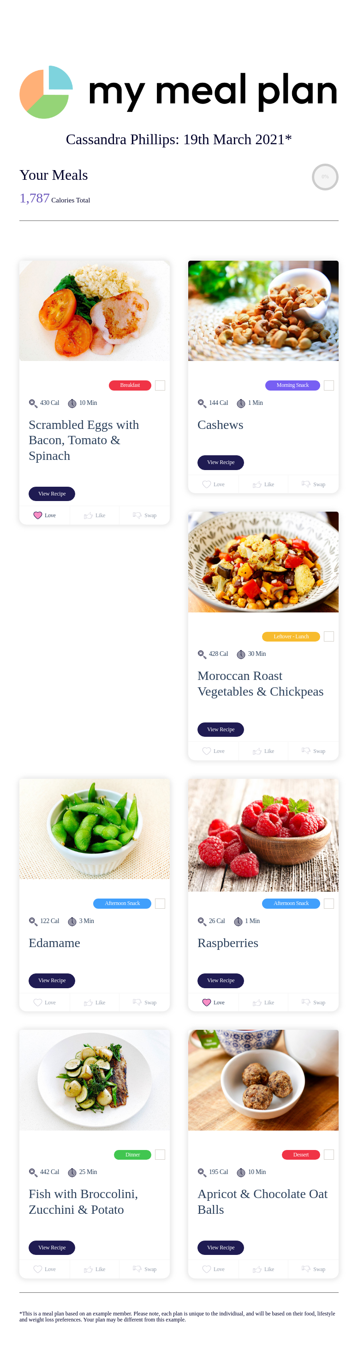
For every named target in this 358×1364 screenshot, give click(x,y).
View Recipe (52, 493)
